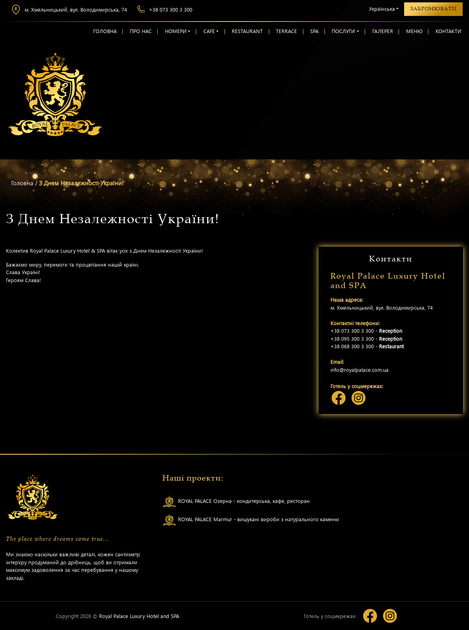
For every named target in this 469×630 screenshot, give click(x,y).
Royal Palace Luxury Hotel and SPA (139, 615)
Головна (22, 183)
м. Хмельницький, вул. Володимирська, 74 (69, 9)
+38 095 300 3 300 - (366, 338)
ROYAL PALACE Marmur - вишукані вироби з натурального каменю (250, 520)
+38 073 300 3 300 (164, 9)
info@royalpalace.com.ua (359, 369)
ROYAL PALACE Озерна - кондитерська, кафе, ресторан (236, 501)
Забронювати (433, 9)
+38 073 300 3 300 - (366, 330)
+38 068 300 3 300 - (367, 346)
